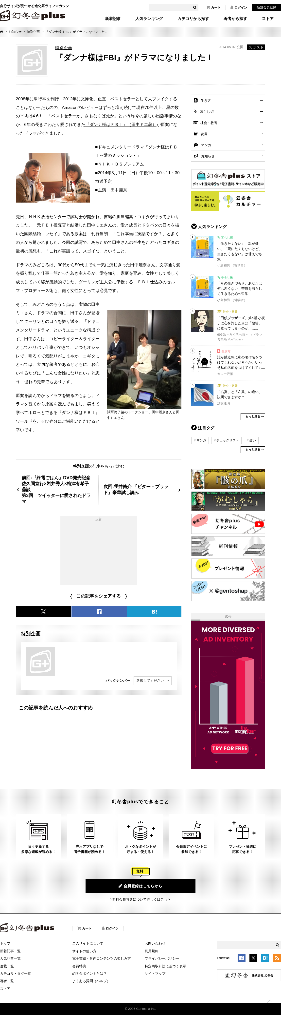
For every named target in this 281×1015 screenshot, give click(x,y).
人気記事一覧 (10, 958)
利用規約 (151, 951)
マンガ (206, 145)
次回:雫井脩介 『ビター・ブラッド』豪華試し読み (136, 489)
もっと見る (253, 416)
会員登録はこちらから (140, 886)
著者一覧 (7, 981)
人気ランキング (149, 19)
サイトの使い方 (84, 951)
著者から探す (235, 19)
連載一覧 (7, 966)
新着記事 (113, 19)
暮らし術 (207, 112)
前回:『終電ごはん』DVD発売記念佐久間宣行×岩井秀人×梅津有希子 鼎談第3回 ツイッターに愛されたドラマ (57, 489)
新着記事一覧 (10, 951)
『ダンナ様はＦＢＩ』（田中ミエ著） (121, 124)
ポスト (256, 47)
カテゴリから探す (193, 19)
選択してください (150, 681)
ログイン (238, 7)
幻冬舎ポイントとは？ (89, 973)
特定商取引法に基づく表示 (165, 966)
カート (213, 7)
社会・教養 (208, 123)
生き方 (206, 101)
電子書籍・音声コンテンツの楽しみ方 (101, 958)
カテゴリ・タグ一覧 (15, 973)
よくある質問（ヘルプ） (91, 981)
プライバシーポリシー (162, 958)
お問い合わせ (155, 943)
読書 (204, 134)
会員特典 (79, 966)
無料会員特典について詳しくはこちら (141, 899)
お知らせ (15, 32)
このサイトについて (87, 943)
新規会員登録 (266, 7)
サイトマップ (155, 973)
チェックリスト (227, 440)
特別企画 (33, 32)
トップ (5, 943)
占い (252, 440)
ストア (268, 19)
